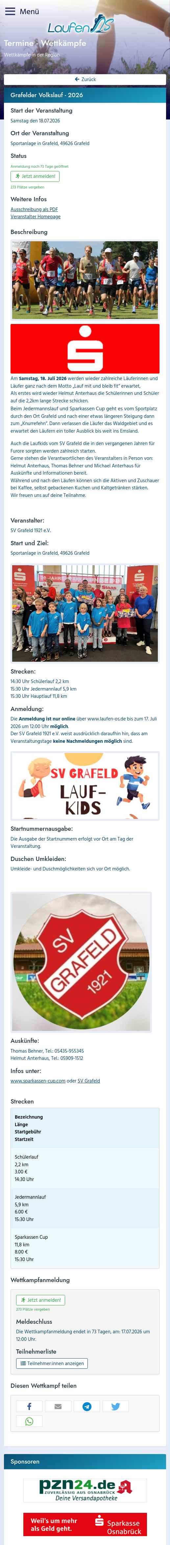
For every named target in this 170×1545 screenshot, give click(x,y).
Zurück (85, 79)
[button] (29, 1406)
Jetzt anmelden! (34, 176)
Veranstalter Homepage (36, 216)
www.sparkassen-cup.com (38, 1080)
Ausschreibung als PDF (34, 209)
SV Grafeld (89, 1080)
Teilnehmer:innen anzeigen (52, 1363)
